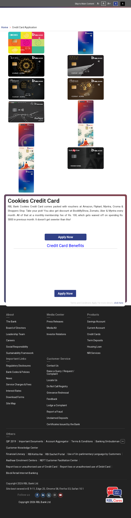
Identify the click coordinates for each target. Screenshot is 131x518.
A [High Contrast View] (122, 4)
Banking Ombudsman (108, 441)
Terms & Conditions (82, 441)
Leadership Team (15, 334)
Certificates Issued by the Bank (63, 424)
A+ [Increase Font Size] (109, 3)
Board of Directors (16, 328)
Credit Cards (93, 334)
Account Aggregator (57, 441)
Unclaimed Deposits (57, 418)
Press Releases (55, 321)
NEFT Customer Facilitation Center (59, 460)
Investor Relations (56, 334)
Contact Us (53, 365)
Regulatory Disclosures (18, 365)
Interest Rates (13, 390)
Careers (10, 340)
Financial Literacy (15, 454)
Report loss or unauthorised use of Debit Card (85, 466)
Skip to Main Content (84, 4)
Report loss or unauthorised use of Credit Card (31, 466)
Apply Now (65, 237)
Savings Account (96, 321)
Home (4, 27)
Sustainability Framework (19, 353)
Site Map (11, 403)
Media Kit (52, 328)
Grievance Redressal (58, 392)
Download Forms (15, 397)
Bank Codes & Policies (18, 372)
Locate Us (52, 380)
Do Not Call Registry (57, 386)
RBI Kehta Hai (35, 454)
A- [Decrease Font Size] (98, 3)
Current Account (96, 328)
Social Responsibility (17, 346)
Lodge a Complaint (57, 405)
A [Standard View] (115, 4)
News (9, 378)
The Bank (11, 321)
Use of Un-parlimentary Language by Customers (94, 454)
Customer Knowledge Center (22, 447)
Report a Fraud (55, 411)
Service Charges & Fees (18, 384)
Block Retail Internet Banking (22, 473)
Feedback (52, 399)
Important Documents (31, 441)
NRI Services (93, 353)
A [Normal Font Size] (103, 3)
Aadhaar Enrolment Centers (21, 460)
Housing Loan (94, 346)
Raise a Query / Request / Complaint (60, 372)
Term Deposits (95, 340)
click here (118, 303)
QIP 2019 (11, 441)
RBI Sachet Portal (55, 454)
